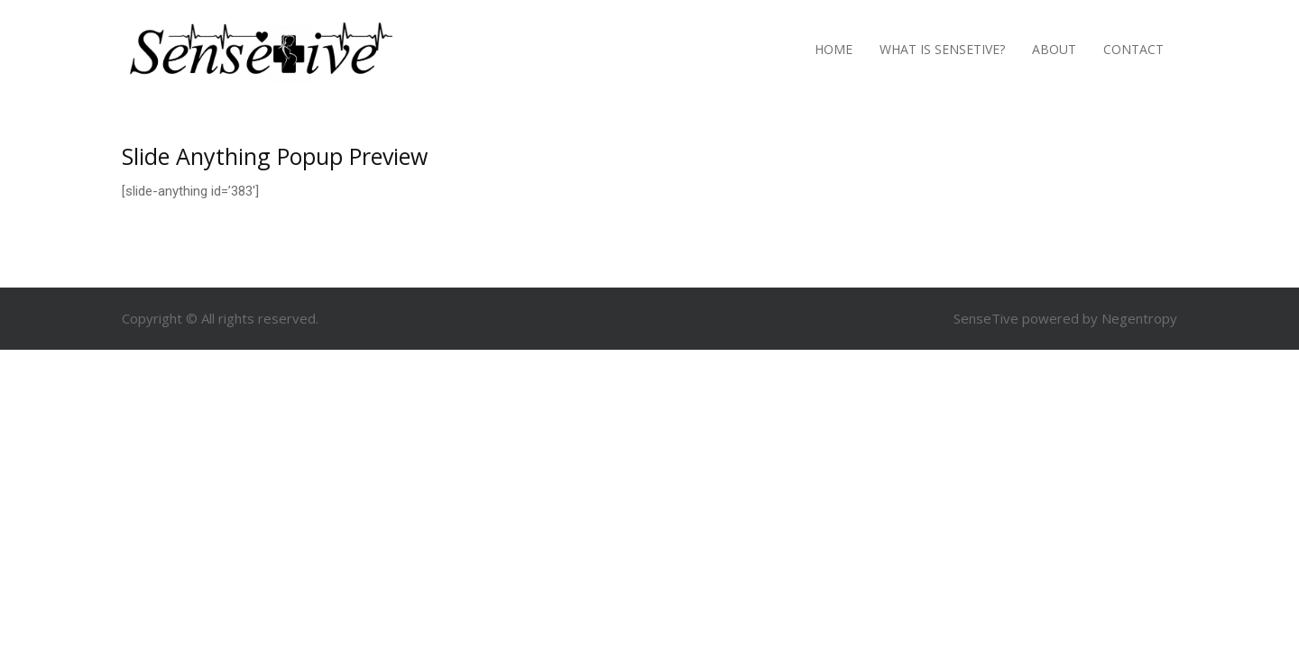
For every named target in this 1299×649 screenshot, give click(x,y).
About (1054, 49)
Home (833, 49)
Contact (1133, 49)
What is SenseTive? (942, 49)
